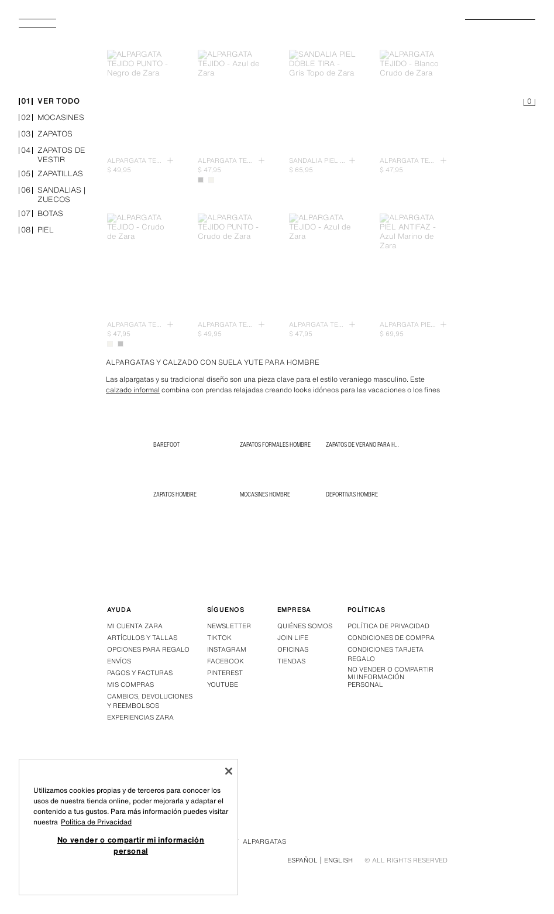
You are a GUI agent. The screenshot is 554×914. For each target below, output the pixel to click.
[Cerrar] (229, 771)
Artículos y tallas (142, 637)
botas (41, 215)
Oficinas (292, 649)
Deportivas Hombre (352, 494)
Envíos (119, 661)
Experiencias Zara (140, 717)
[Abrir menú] (42, 27)
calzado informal (133, 390)
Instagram (226, 649)
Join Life (292, 637)
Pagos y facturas (140, 672)
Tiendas (291, 661)
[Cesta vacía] (529, 103)
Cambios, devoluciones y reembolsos (149, 701)
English (338, 860)
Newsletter (229, 626)
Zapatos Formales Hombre (275, 444)
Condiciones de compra (391, 637)
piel (36, 231)
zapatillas (51, 175)
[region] (128, 827)
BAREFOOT (166, 444)
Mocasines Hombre (265, 494)
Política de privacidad (388, 626)
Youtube (222, 684)
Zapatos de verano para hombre (369, 444)
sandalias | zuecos (52, 195)
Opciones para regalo (148, 649)
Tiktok (219, 637)
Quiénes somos (304, 626)
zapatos (46, 135)
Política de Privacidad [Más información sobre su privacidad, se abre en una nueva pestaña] (96, 822)
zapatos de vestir (52, 155)
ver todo (49, 102)
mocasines (51, 119)
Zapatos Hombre (175, 494)
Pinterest (225, 672)
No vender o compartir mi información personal (390, 677)
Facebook (225, 661)
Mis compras (130, 684)
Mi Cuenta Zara (135, 626)
